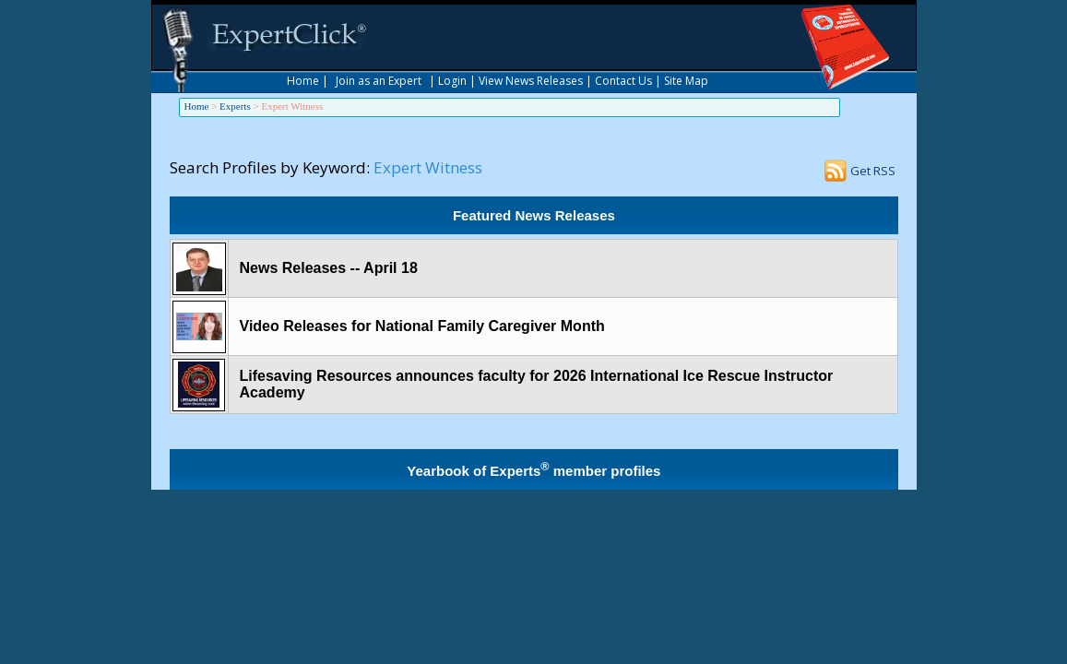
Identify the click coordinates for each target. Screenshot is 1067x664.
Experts (235, 106)
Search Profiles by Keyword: (270, 167)
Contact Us (623, 81)
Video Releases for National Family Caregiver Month (422, 326)
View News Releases (531, 81)
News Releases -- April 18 (329, 268)
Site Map (686, 81)
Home (303, 81)
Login (452, 81)
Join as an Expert (378, 81)
